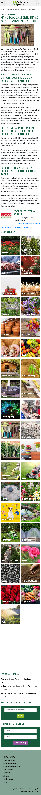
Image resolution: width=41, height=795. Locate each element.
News (5, 782)
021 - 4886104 (19, 223)
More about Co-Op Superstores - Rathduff (15, 228)
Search (20, 716)
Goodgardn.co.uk (9, 760)
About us (6, 776)
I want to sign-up (20, 743)
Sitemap (31, 791)
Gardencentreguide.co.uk (11, 766)
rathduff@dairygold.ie (32, 223)
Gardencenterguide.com (11, 763)
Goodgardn (34, 789)
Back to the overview (8, 14)
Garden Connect (25, 789)
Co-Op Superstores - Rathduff (16, 10)
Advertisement (8, 770)
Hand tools (31, 10)
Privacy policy (22, 791)
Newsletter (7, 773)
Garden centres (8, 779)
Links (36, 791)
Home (3, 10)
